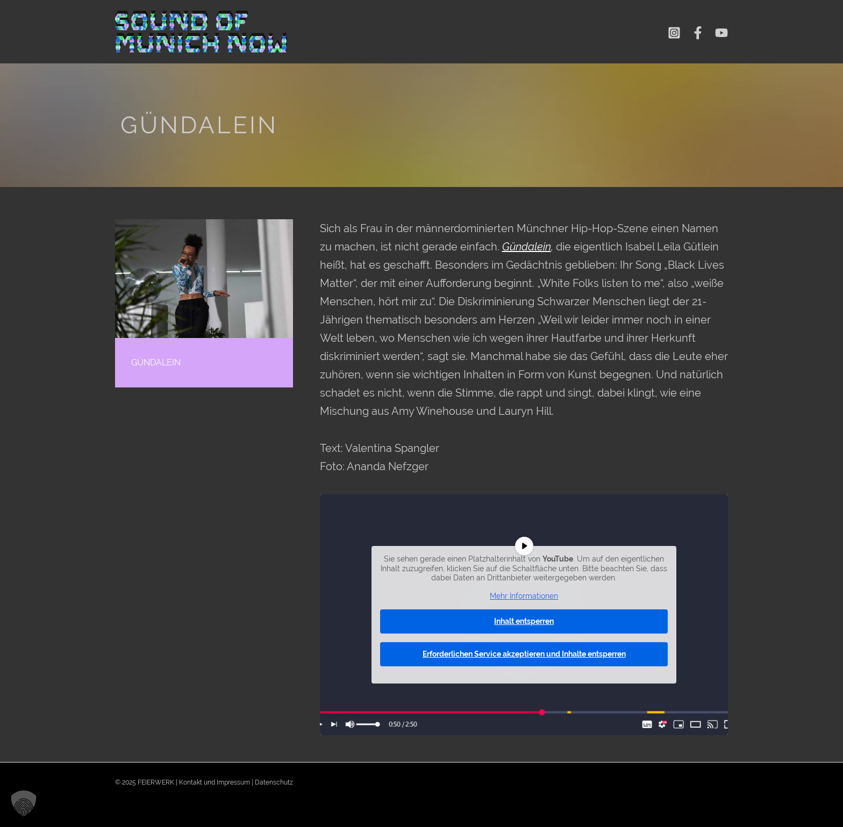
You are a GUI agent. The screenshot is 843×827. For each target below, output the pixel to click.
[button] (23, 803)
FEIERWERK (156, 782)
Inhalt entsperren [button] (524, 621)
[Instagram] (674, 32)
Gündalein (526, 246)
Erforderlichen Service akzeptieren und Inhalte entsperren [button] (523, 654)
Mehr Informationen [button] (524, 595)
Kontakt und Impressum (214, 782)
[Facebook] (697, 32)
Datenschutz (274, 782)
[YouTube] (721, 32)
